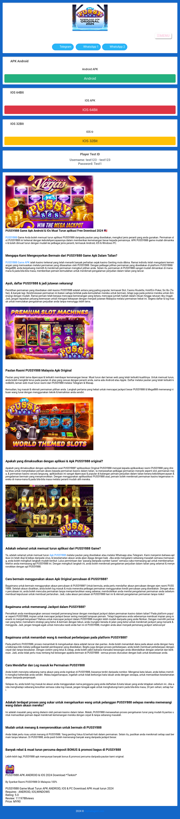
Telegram (62, 47)
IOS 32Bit (90, 141)
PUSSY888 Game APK (17, 262)
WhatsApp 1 (88, 47)
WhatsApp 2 (114, 47)
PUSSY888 (11, 237)
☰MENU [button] (163, 36)
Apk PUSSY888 (57, 555)
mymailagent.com (94, 811)
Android (90, 78)
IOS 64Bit (90, 110)
